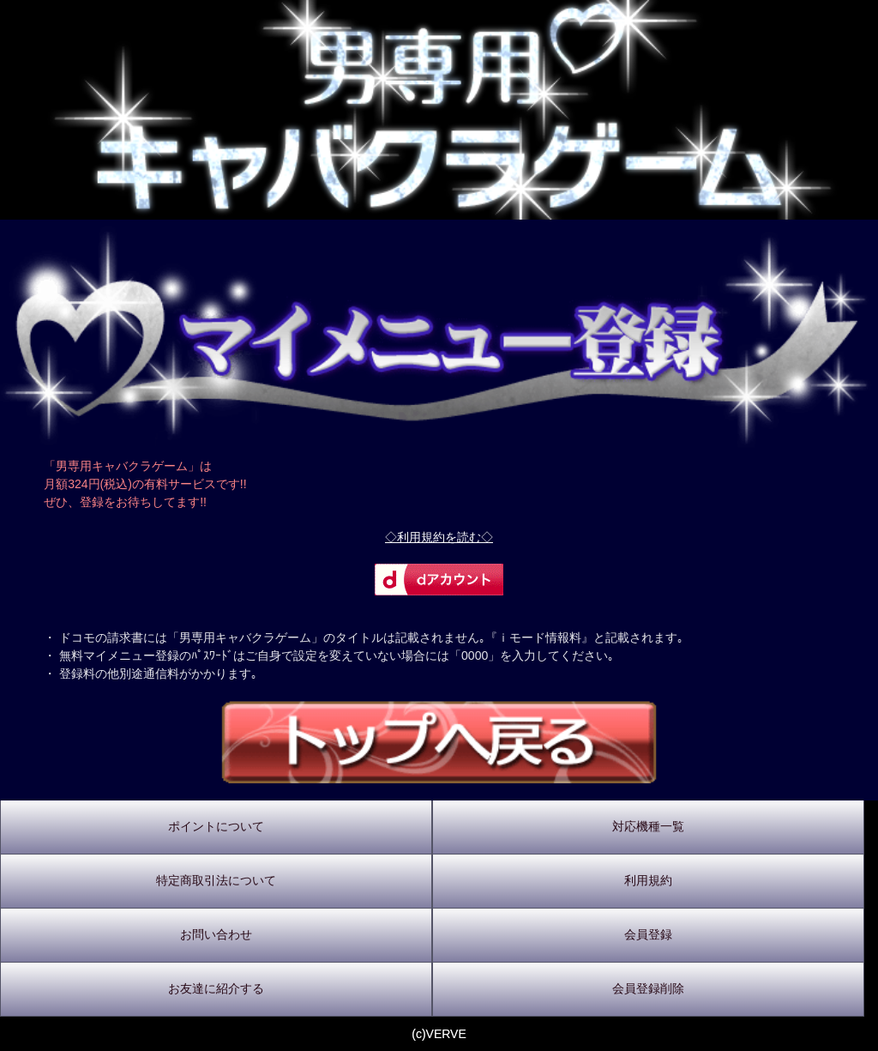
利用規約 (648, 880)
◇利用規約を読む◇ (439, 537)
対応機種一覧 (648, 826)
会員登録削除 (648, 988)
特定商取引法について (216, 880)
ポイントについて (216, 826)
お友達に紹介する (216, 988)
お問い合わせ (216, 934)
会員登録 (648, 934)
